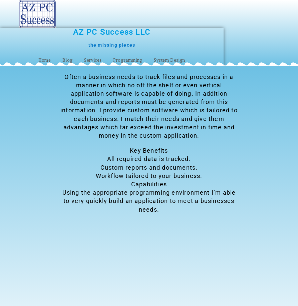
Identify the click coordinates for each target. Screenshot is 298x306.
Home (44, 60)
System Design (169, 60)
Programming (127, 60)
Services (93, 60)
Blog (67, 60)
